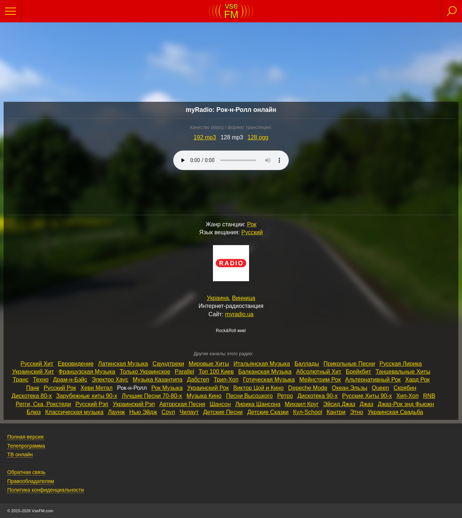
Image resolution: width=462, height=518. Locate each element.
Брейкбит (358, 372)
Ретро (285, 396)
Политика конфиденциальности (45, 490)
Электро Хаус (110, 379)
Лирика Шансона (257, 404)
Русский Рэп (91, 404)
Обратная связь (26, 472)
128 (258, 137)
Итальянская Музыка (262, 364)
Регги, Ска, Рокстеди (43, 404)
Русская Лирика (400, 364)
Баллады (307, 364)
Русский (252, 232)
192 (204, 137)
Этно (356, 412)
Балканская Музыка (265, 372)
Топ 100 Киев (216, 372)
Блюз (34, 412)
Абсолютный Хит (318, 372)
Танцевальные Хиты (402, 372)
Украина (218, 298)
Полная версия (25, 437)
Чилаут (189, 412)
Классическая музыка (74, 412)
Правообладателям (30, 481)
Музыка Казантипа (158, 379)
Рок (251, 224)
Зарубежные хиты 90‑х (86, 396)
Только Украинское (145, 372)
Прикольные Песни (349, 364)
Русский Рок (60, 388)
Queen (380, 388)
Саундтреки (168, 364)
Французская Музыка (86, 372)
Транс (21, 379)
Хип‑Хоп (407, 396)
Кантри (336, 412)
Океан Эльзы (349, 388)
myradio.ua (239, 314)
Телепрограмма (26, 446)
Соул (168, 412)
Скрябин (404, 388)
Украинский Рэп (133, 404)
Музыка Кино (204, 396)
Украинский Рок (208, 388)
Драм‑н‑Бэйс (70, 379)
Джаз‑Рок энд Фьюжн (406, 404)
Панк (32, 388)
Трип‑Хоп (226, 379)
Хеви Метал (96, 388)
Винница (243, 298)
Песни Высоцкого (249, 396)
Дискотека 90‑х (317, 396)
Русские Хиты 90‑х (367, 396)
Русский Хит (37, 364)
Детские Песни (223, 412)
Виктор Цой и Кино (258, 388)
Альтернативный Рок (373, 379)
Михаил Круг (302, 404)
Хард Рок (417, 379)
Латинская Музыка (123, 364)
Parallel (184, 372)
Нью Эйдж (143, 412)
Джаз (367, 404)
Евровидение (75, 364)
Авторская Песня (182, 404)
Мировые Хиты (209, 364)
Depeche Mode (307, 388)
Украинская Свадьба (395, 412)
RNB (429, 396)
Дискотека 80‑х (32, 396)
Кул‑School (307, 412)
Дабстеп (198, 379)
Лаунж (116, 412)
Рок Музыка (167, 388)
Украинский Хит (33, 372)
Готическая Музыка (269, 379)
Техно (40, 379)
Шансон (220, 404)
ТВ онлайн (20, 454)
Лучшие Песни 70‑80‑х (152, 396)
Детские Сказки (268, 412)
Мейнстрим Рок (320, 379)
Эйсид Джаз (339, 404)
